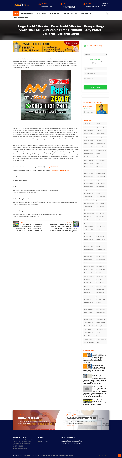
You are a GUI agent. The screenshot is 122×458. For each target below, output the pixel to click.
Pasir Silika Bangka (89, 283)
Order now (95, 87)
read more (22, 426)
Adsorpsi (98, 124)
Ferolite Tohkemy (89, 157)
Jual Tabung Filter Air (89, 226)
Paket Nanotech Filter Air (89, 276)
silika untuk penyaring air (101, 316)
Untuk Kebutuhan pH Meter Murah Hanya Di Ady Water (101, 339)
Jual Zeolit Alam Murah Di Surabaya (101, 233)
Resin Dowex (99, 306)
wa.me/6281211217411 (51, 167)
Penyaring (87, 292)
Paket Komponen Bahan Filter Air (101, 273)
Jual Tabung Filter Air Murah (101, 226)
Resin (85, 306)
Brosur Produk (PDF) (21, 18)
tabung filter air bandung (101, 322)
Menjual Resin (88, 259)
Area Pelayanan (86, 13)
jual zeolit (87, 233)
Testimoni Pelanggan (70, 13)
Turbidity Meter (88, 339)
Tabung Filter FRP (89, 329)
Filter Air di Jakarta (89, 160)
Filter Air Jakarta (100, 160)
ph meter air (87, 299)
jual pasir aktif (100, 213)
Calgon (86, 137)
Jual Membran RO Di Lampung (101, 206)
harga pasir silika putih (89, 186)
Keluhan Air (95, 60)
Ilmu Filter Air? (42, 13)
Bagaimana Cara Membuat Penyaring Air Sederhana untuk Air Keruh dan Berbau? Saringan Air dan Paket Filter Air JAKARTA (94, 369)
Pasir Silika (99, 279)
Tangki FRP (87, 336)
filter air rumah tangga (89, 167)
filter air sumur (100, 167)
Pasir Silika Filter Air (101, 283)
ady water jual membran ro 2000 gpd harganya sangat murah (89, 127)
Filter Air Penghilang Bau (89, 163)
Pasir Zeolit (87, 289)
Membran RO (88, 256)
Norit (85, 263)
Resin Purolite (88, 312)
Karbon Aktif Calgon (101, 236)
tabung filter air (88, 319)
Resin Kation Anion (89, 309)
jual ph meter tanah (89, 223)
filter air (98, 157)
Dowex (98, 153)
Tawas (98, 336)
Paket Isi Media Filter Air (89, 273)
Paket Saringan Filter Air (101, 276)
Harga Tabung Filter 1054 (101, 186)
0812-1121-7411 (18, 445)
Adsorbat (87, 124)
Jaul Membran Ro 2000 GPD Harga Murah (89, 196)
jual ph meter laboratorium (101, 220)
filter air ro (99, 163)
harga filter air (100, 180)
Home (16, 13)
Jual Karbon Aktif (89, 200)
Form (85, 51)
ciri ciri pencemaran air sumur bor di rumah (101, 143)
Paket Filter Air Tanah (89, 266)
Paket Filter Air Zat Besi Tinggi (89, 269)
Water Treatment (89, 342)
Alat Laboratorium (89, 130)
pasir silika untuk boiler (89, 286)
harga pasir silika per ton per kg (101, 183)
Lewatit (98, 246)
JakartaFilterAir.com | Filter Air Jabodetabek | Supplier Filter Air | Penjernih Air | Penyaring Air (48, 455)
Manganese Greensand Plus (101, 249)
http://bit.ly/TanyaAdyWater (60, 170)
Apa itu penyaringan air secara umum (101, 133)
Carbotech (99, 140)
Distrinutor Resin (88, 153)
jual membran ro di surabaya (89, 210)
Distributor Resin (88, 150)
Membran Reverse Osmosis (101, 253)
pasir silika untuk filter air (101, 286)
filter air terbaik (100, 170)
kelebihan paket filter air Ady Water (89, 246)
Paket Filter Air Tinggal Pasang (101, 266)
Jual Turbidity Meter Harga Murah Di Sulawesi (101, 230)
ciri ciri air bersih (88, 143)
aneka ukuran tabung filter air (89, 133)
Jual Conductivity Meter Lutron (101, 196)
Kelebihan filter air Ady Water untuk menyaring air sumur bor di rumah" (101, 243)
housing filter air (88, 193)
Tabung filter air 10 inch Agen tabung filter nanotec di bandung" (101, 319)
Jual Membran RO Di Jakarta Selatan (89, 206)
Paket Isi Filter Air (100, 269)
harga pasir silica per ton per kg (89, 183)
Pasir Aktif (87, 279)
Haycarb (98, 190)
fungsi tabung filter (89, 177)
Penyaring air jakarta (89, 296)
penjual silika (100, 289)
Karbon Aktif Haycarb (89, 239)
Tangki (98, 332)
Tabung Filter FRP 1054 (101, 329)
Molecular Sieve (100, 259)
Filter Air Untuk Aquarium (101, 173)
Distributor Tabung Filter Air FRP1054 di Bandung (101, 150)
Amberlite (99, 130)
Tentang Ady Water (27, 13)
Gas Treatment (100, 177)
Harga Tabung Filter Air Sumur (89, 190)
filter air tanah (88, 170)
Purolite (98, 302)
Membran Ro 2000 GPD (101, 256)
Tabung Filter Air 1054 (89, 322)
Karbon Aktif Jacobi (101, 239)
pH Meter (98, 296)
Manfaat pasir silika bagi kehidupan (89, 249)
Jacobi (98, 193)
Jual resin (99, 223)
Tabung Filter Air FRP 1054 (89, 326)
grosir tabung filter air (89, 180)
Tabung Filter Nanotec (89, 332)
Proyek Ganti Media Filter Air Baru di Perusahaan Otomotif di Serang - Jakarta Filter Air (94, 402)
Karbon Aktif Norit (89, 243)
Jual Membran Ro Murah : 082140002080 (101, 210)
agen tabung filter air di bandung (101, 127)
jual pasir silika (88, 216)
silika (85, 316)
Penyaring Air (100, 292)
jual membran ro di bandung (101, 203)
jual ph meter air (88, 220)
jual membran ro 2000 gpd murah (89, 203)
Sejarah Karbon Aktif (101, 312)
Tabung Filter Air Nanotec (101, 326)
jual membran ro (101, 200)
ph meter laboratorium (101, 299)
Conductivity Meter (89, 147)
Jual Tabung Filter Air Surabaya (89, 230)
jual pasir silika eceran (101, 216)
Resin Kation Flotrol (101, 309)
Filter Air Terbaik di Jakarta (89, 173)
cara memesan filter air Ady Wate (89, 140)
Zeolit (98, 342)
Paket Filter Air (55, 13)
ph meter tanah (88, 302)
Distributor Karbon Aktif (101, 147)
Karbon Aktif (87, 236)
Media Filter (87, 253)
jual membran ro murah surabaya (89, 213)
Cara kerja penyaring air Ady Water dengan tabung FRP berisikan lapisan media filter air (101, 137)
